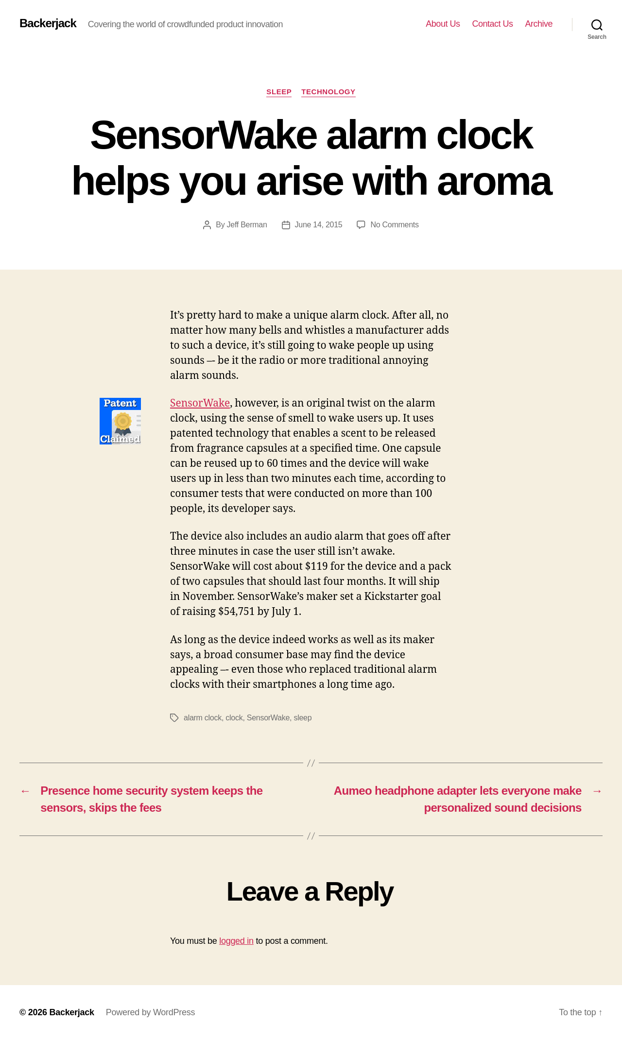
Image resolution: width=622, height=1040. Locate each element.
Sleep (279, 91)
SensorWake (200, 403)
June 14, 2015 (319, 225)
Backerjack (47, 23)
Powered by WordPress (150, 1012)
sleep (302, 718)
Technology (328, 91)
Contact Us (492, 24)
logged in (236, 941)
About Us (443, 24)
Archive (539, 24)
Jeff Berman (247, 225)
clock (233, 718)
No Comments (394, 225)
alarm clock (203, 718)
